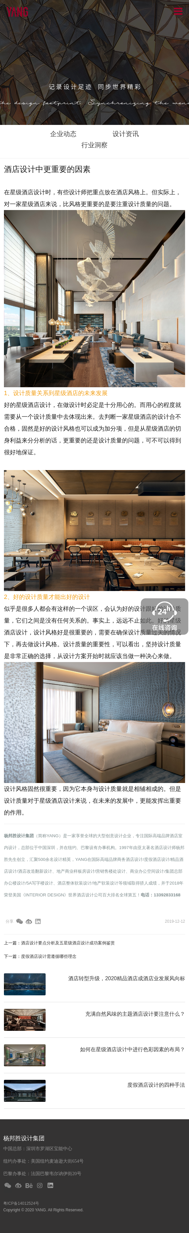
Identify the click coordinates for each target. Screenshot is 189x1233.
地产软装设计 (105, 883)
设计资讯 (126, 133)
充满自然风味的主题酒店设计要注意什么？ (135, 1014)
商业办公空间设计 (147, 871)
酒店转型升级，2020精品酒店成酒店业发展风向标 (126, 978)
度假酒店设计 (157, 859)
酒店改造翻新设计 (35, 871)
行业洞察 (94, 145)
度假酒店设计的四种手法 (156, 1085)
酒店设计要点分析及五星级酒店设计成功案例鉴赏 (68, 942)
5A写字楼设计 (40, 883)
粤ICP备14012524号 (21, 1203)
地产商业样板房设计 (75, 871)
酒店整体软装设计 (74, 883)
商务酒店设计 (130, 859)
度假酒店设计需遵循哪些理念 (48, 956)
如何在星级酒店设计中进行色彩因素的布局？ (132, 1049)
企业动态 (63, 133)
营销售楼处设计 (111, 871)
